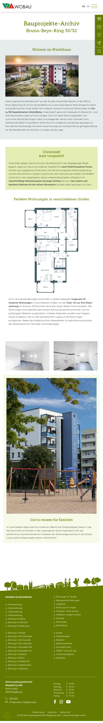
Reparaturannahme (64, 646)
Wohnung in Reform (16, 660)
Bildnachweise (39, 714)
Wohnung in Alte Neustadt (19, 642)
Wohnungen (61, 624)
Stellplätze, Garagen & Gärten (68, 617)
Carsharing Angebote (65, 656)
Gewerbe (60, 620)
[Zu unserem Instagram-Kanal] (61, 704)
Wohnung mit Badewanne (19, 628)
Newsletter (60, 660)
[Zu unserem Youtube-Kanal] (68, 704)
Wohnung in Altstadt (16, 635)
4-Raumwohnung (15, 617)
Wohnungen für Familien (66, 599)
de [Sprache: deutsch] (83, 6)
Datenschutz (65, 714)
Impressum (52, 714)
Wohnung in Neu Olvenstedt (20, 638)
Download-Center (63, 649)
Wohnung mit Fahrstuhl (17, 625)
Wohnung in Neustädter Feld (20, 649)
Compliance (61, 606)
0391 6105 (13, 701)
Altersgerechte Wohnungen (68, 602)
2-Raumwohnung (15, 610)
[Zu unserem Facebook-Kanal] (55, 704)
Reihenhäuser (61, 627)
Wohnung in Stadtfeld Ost (19, 663)
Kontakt (59, 635)
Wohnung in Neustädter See (20, 653)
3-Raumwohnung (15, 614)
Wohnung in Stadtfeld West (19, 667)
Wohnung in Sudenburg (18, 671)
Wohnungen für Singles (66, 610)
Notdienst (60, 642)
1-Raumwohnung (15, 607)
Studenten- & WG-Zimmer (67, 613)
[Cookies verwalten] (7, 715)
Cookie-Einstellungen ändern (74, 717)
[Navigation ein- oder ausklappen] (94, 6)
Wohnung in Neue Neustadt (19, 646)
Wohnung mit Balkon (16, 621)
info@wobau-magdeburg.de (22, 704)
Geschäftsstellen (63, 638)
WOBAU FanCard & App (66, 653)
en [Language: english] (88, 6)
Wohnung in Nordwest (17, 656)
